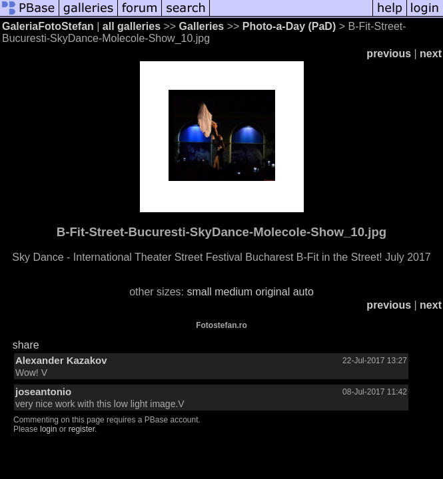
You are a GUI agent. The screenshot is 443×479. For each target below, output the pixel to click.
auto (303, 291)
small (199, 291)
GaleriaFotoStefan (48, 26)
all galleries (132, 26)
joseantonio (43, 391)
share (26, 345)
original (273, 291)
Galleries (201, 26)
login (48, 429)
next (431, 53)
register (82, 429)
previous (388, 53)
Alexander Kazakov (61, 360)
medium (233, 291)
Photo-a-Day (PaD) (289, 26)
